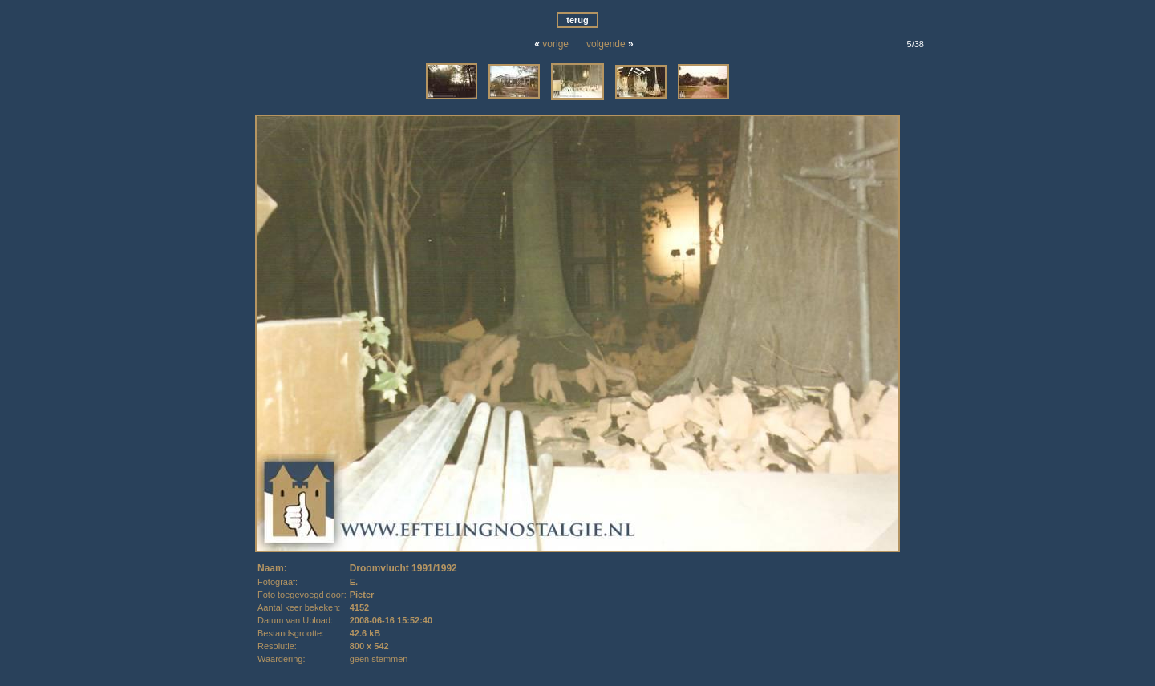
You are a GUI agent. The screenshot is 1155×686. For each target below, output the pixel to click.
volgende (606, 44)
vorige (555, 44)
